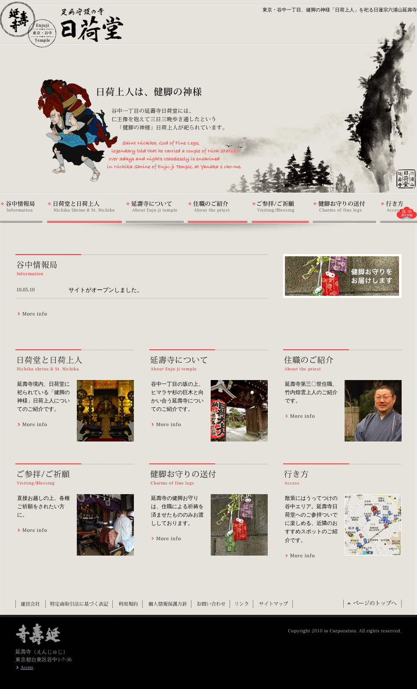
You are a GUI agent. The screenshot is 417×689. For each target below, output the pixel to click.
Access (27, 667)
